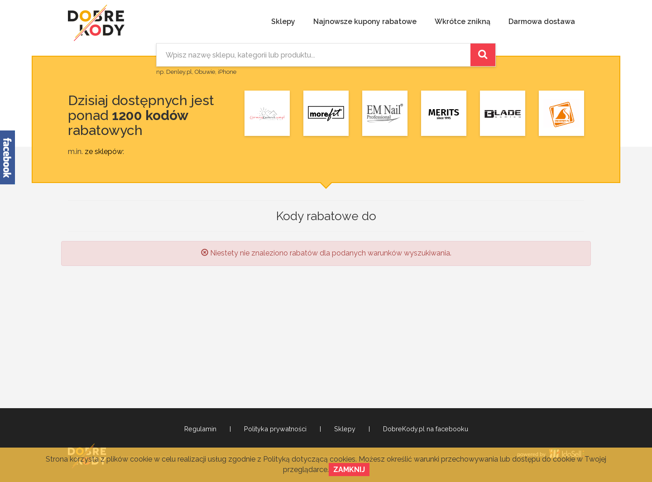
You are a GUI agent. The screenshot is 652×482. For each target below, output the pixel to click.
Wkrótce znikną (462, 21)
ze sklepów (104, 151)
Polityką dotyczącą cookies (309, 459)
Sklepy (283, 21)
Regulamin (200, 429)
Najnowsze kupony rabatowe (365, 21)
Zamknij (349, 469)
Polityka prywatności (275, 429)
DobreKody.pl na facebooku (425, 429)
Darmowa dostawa (541, 21)
